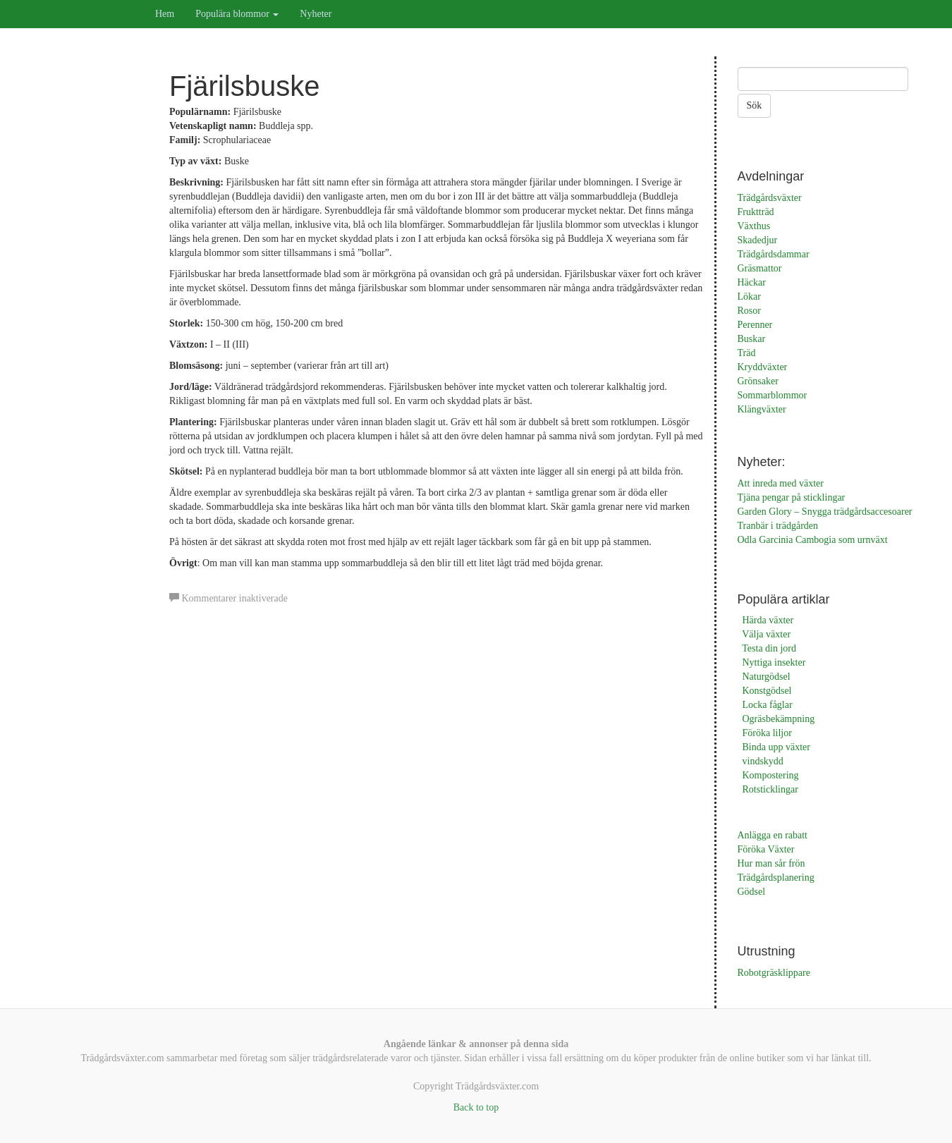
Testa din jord (769, 648)
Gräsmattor (760, 268)
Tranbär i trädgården (778, 525)
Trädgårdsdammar (774, 254)
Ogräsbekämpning (779, 719)
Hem (164, 13)
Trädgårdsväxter (770, 197)
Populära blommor (237, 13)
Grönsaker (758, 381)
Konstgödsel (767, 690)
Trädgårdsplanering (776, 877)
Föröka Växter (766, 849)
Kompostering (771, 775)
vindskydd (763, 761)
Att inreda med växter (781, 483)
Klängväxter (762, 409)
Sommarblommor (772, 395)
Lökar (749, 296)
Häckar (752, 282)
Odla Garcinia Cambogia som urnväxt (813, 539)
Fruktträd (756, 212)
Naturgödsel (767, 676)
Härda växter (768, 620)
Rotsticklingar (770, 789)
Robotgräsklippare (774, 972)
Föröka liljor (767, 733)
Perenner (755, 324)
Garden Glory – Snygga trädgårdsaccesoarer (825, 511)
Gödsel (752, 891)
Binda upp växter (776, 747)
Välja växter (766, 634)
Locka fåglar (768, 704)
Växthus (754, 226)
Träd (747, 353)
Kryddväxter (763, 367)
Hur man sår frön (771, 863)
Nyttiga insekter (774, 662)
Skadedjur (758, 240)
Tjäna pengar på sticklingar (792, 497)
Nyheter (315, 13)
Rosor (749, 310)
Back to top (476, 1107)
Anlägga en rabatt (773, 835)
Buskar (752, 339)
